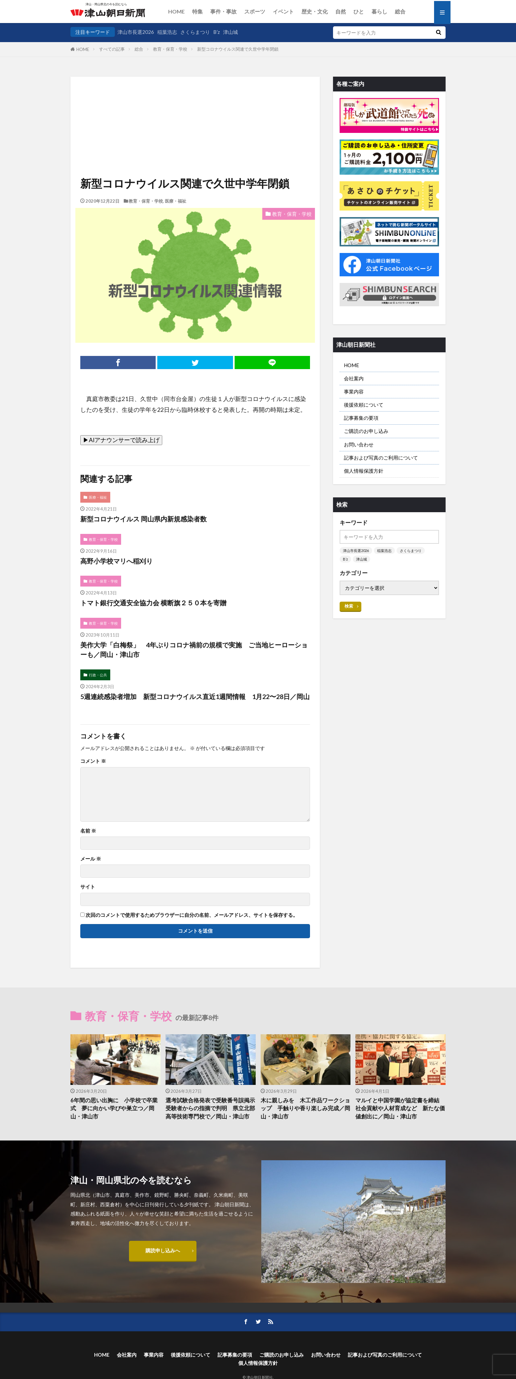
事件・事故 (223, 11)
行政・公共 (98, 675)
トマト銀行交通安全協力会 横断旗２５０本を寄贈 (153, 603)
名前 (88, 830)
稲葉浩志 (167, 32)
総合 (400, 11)
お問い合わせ (359, 444)
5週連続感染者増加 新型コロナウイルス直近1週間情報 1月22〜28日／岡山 (195, 696)
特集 (197, 11)
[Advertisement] (195, 110)
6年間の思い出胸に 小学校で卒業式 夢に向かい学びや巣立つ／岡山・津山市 (114, 1108)
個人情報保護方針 (363, 471)
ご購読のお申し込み (366, 431)
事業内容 (354, 391)
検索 (349, 606)
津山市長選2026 (135, 32)
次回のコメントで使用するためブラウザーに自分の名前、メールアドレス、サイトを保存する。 (192, 915)
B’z (216, 32)
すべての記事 (112, 49)
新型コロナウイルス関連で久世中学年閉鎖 (237, 49)
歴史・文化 (314, 11)
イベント (283, 11)
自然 (340, 11)
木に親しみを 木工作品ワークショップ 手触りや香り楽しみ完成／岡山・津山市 (305, 1108)
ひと (358, 11)
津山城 (230, 32)
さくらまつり (195, 32)
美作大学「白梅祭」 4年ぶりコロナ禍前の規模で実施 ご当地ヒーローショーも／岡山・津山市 (194, 650)
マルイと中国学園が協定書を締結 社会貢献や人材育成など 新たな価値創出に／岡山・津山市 (400, 1108)
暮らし (379, 11)
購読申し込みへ (162, 1250)
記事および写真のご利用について (381, 458)
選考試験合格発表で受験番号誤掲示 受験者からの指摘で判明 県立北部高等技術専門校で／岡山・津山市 (211, 1108)
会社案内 (354, 378)
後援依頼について (363, 405)
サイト (87, 886)
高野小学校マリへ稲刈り (116, 561)
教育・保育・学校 (170, 49)
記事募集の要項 (361, 418)
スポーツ (254, 11)
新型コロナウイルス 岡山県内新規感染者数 (143, 519)
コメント (93, 761)
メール (90, 858)
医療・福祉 (175, 201)
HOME (176, 11)
